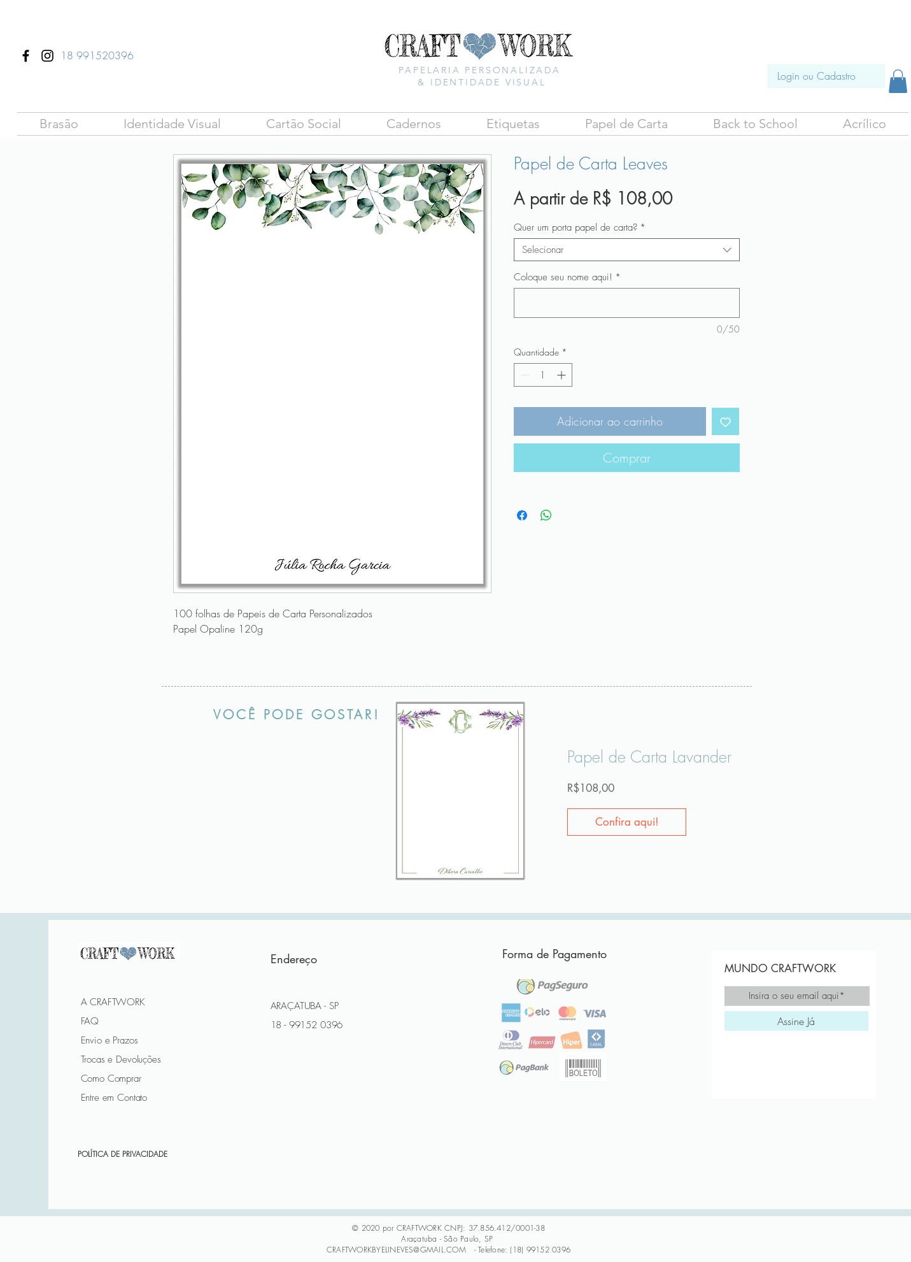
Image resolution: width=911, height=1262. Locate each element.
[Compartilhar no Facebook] (522, 515)
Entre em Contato (114, 1097)
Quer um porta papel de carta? (580, 227)
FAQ (90, 1021)
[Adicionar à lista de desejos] (725, 421)
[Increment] (562, 375)
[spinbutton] (543, 375)
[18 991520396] (97, 55)
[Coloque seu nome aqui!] (626, 303)
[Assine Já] (796, 1021)
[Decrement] (524, 375)
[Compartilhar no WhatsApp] (546, 515)
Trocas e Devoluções (121, 1059)
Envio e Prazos (109, 1040)
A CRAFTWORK (113, 1002)
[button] (59, 124)
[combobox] (627, 249)
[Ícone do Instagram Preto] (47, 56)
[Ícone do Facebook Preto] (26, 56)
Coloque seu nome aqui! (567, 277)
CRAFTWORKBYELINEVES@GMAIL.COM (396, 1249)
